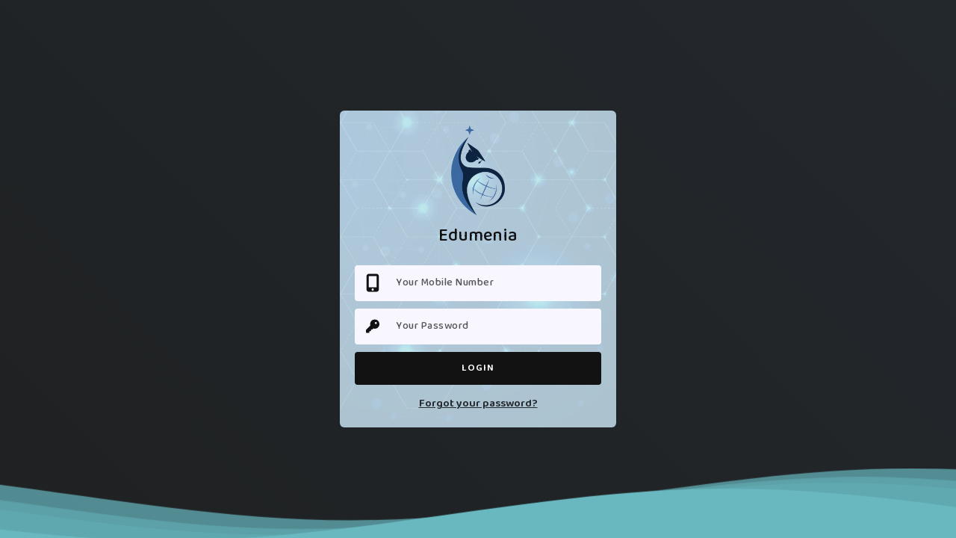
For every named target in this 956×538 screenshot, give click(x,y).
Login (478, 368)
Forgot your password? (478, 404)
